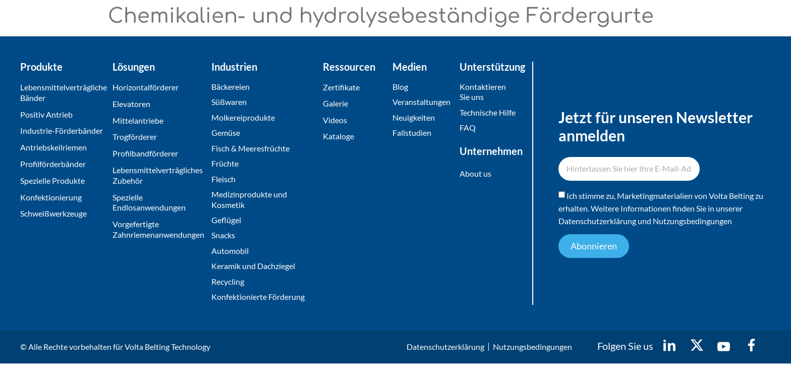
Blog (400, 86)
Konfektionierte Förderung (258, 299)
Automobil (230, 252)
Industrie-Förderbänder (61, 130)
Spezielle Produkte (52, 180)
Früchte (225, 164)
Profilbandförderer (145, 153)
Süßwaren (229, 102)
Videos (335, 120)
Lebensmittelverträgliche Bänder (63, 92)
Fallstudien (411, 133)
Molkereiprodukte (243, 118)
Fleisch (223, 180)
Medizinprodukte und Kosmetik (249, 201)
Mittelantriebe (137, 120)
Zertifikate (341, 87)
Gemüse (225, 133)
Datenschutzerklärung (597, 222)
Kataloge (338, 136)
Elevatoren (131, 104)
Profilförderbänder (53, 164)
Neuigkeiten (413, 118)
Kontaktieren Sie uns (483, 92)
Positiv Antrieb (46, 114)
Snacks (223, 237)
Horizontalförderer (145, 87)
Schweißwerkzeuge (53, 213)
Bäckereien (230, 86)
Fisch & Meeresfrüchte (250, 148)
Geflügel (226, 221)
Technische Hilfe (488, 113)
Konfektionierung (51, 197)
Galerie (335, 104)
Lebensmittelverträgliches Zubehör (157, 175)
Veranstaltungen (421, 102)
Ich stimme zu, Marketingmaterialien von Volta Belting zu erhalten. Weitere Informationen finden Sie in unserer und (660, 209)
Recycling (227, 283)
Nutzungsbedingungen (692, 222)
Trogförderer (134, 136)
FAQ (468, 128)
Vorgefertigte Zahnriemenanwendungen (158, 229)
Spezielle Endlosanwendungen (149, 202)
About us (475, 174)
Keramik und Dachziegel (253, 268)
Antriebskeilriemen (53, 147)
